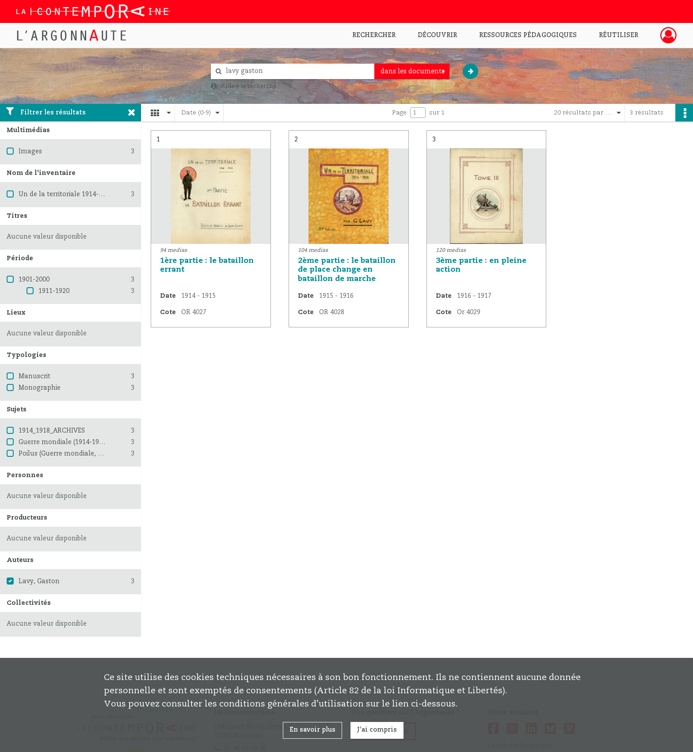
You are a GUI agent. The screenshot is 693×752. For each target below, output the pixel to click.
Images (30, 151)
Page (399, 113)
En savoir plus (312, 730)
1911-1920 (53, 291)
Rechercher (374, 35)
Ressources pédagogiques (528, 35)
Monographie (40, 388)
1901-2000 (34, 280)
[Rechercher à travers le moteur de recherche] (297, 71)
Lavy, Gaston (39, 581)
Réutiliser (618, 35)
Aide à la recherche (248, 86)
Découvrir (437, 35)
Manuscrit (34, 376)
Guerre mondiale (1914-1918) (63, 442)
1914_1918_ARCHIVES (52, 431)
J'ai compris (377, 730)
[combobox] (411, 72)
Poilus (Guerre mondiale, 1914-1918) (74, 454)
